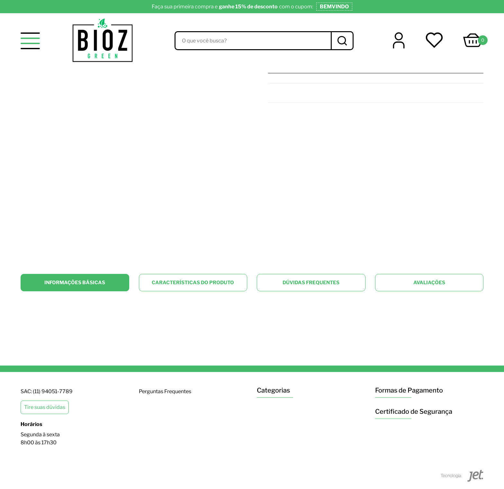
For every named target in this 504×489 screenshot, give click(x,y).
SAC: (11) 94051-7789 (47, 391)
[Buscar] (342, 40)
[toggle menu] (30, 40)
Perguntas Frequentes (165, 391)
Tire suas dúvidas (44, 407)
